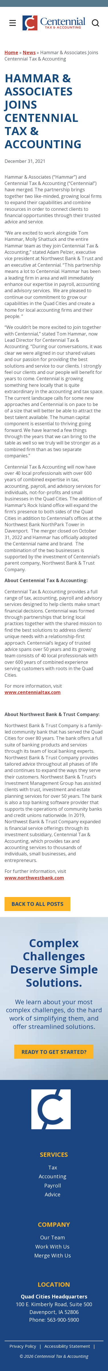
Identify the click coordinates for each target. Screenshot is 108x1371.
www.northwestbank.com (34, 878)
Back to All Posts (37, 903)
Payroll (52, 1185)
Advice (52, 1194)
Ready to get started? (54, 1051)
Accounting (52, 1176)
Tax (52, 1167)
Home (11, 52)
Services (54, 1154)
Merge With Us (52, 1255)
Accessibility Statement (67, 1346)
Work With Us (52, 1246)
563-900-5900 (63, 1319)
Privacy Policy (22, 1346)
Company (54, 1224)
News (29, 52)
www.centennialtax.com (33, 692)
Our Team (52, 1237)
